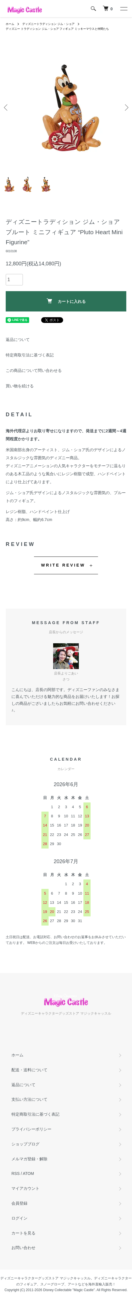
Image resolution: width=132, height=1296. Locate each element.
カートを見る (23, 1233)
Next (125, 107)
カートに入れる (66, 301)
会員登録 (19, 1203)
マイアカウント (25, 1188)
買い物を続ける (20, 386)
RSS (15, 1173)
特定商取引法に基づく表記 (30, 355)
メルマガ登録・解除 (29, 1159)
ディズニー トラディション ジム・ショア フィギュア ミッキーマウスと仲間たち (57, 28)
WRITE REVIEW (63, 565)
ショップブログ (25, 1144)
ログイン (19, 1218)
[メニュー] (123, 8)
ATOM (28, 1173)
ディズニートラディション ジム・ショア (48, 23)
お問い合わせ (23, 1247)
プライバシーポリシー (31, 1129)
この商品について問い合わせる (34, 370)
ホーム (10, 23)
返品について (18, 339)
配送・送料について (29, 1070)
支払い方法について (29, 1099)
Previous (6, 107)
